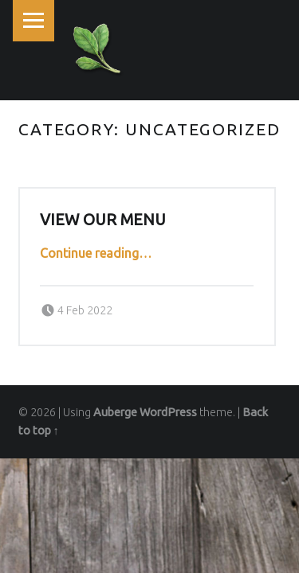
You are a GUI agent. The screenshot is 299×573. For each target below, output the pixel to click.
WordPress (168, 412)
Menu (33, 20)
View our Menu (103, 219)
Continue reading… (95, 253)
